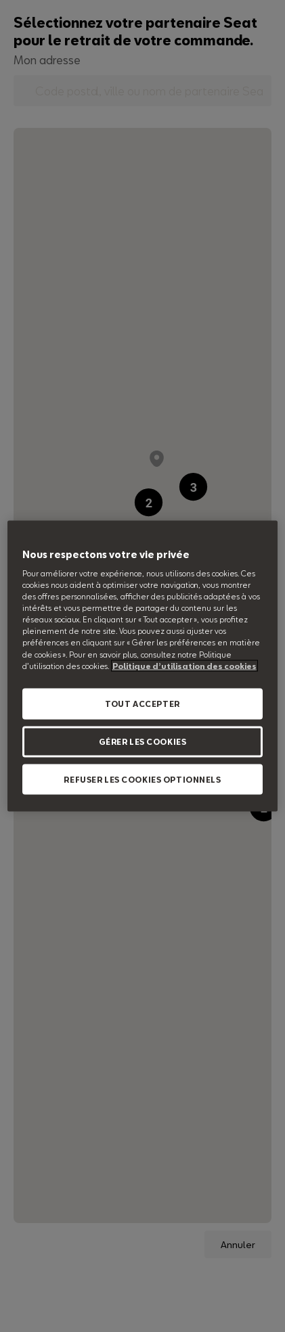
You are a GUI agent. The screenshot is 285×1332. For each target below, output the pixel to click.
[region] (142, 666)
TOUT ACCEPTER (142, 703)
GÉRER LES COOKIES (143, 741)
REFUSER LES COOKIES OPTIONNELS (142, 779)
